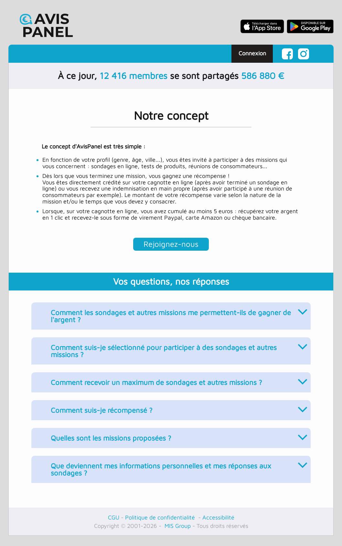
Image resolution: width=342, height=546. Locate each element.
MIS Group (177, 525)
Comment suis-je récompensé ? (178, 407)
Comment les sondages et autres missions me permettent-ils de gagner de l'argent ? (178, 313)
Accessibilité (218, 517)
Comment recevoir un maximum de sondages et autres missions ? (178, 379)
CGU (113, 517)
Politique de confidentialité (161, 517)
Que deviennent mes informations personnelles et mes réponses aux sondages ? (178, 466)
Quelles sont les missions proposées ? (178, 435)
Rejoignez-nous (171, 243)
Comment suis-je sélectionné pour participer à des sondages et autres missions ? (178, 348)
